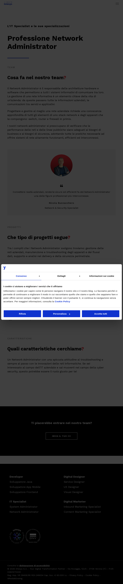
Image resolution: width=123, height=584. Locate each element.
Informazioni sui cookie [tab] (101, 276)
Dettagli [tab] (61, 276)
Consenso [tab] (21, 276)
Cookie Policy (62, 301)
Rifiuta (22, 313)
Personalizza (61, 313)
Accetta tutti (100, 313)
